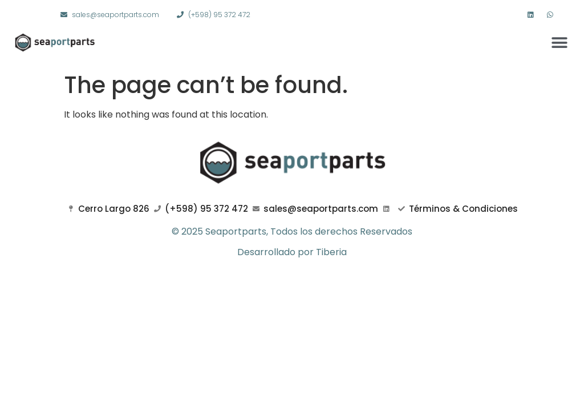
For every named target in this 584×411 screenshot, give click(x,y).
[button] (560, 42)
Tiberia (331, 252)
